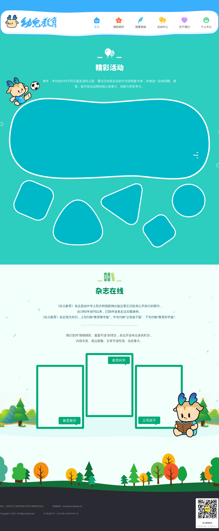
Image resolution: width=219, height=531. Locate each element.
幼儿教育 (31, 21)
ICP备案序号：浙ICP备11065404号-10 (60, 513)
